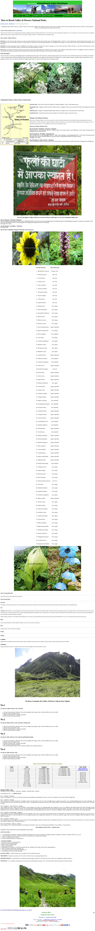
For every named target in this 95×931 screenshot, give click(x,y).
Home (17, 15)
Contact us (78, 15)
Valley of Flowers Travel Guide (26, 26)
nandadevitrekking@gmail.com (49, 920)
